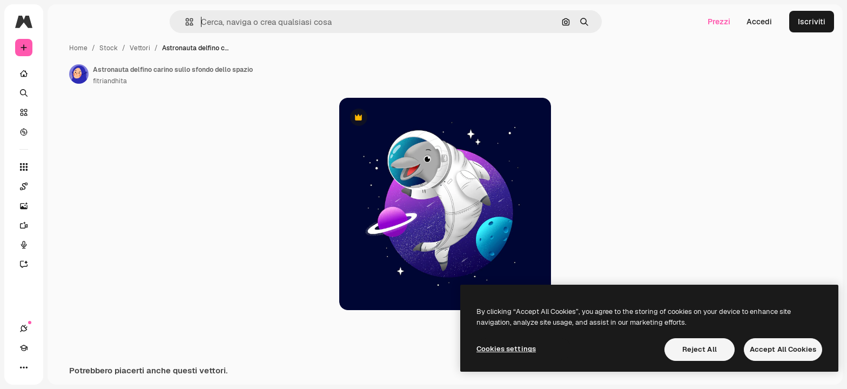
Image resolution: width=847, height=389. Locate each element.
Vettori (222, 48)
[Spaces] (65, 186)
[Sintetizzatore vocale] (65, 244)
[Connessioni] (23, 367)
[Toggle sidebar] (106, 21)
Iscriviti (811, 21)
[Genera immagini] (65, 205)
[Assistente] (65, 264)
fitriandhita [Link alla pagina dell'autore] (192, 81)
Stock (191, 48)
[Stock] (65, 112)
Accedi (759, 21)
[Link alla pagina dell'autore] (161, 74)
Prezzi (719, 21)
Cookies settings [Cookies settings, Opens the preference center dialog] (506, 348)
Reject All (699, 349)
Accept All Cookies (783, 349)
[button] (226, 22)
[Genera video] (65, 225)
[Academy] (43, 367)
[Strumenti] (65, 167)
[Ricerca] (65, 93)
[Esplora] (65, 131)
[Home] (65, 73)
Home (160, 48)
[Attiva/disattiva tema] (62, 367)
